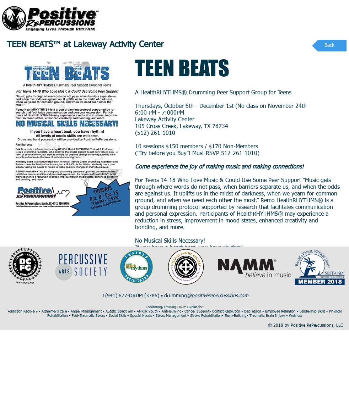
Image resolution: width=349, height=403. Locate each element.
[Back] (329, 45)
